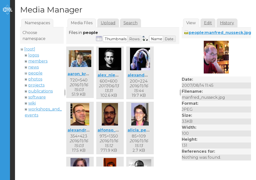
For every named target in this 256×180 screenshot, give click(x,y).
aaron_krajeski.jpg (87, 74)
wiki (32, 103)
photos (35, 79)
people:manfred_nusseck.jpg (220, 32)
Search (131, 22)
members (38, 61)
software (37, 97)
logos (33, 55)
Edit (208, 22)
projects (36, 85)
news (33, 67)
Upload (108, 22)
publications (40, 91)
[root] (29, 49)
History (227, 22)
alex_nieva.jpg (113, 75)
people (35, 73)
